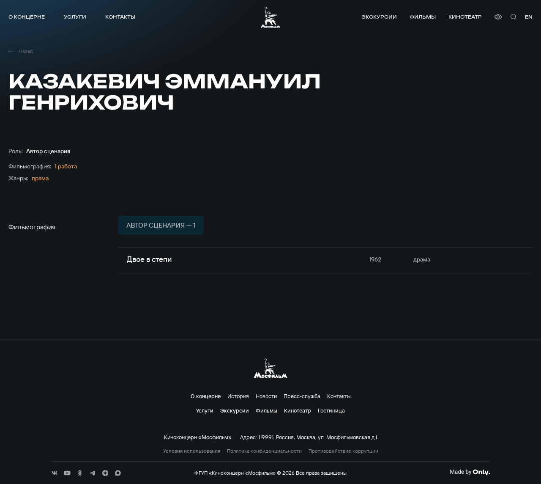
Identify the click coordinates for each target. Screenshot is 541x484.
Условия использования (191, 451)
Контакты (120, 17)
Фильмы (423, 17)
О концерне (26, 17)
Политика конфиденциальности (264, 451)
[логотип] (270, 17)
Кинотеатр (465, 17)
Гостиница (331, 410)
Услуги (75, 17)
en (529, 17)
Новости (266, 396)
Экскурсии (379, 17)
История (238, 396)
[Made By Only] (470, 472)
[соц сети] (54, 473)
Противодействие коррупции (343, 451)
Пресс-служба (302, 396)
